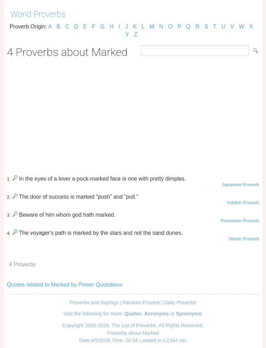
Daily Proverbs (180, 302)
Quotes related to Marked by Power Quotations (65, 285)
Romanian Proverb (240, 220)
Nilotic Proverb (244, 238)
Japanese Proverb (240, 184)
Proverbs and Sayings (94, 302)
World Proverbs (37, 14)
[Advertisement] (133, 114)
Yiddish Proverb (243, 202)
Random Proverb (141, 302)
